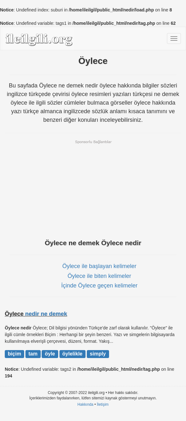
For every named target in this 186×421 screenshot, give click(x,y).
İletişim (103, 404)
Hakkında (85, 404)
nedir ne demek (46, 314)
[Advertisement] (93, 188)
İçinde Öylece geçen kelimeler (99, 285)
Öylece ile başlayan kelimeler (99, 266)
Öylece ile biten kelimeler (99, 276)
